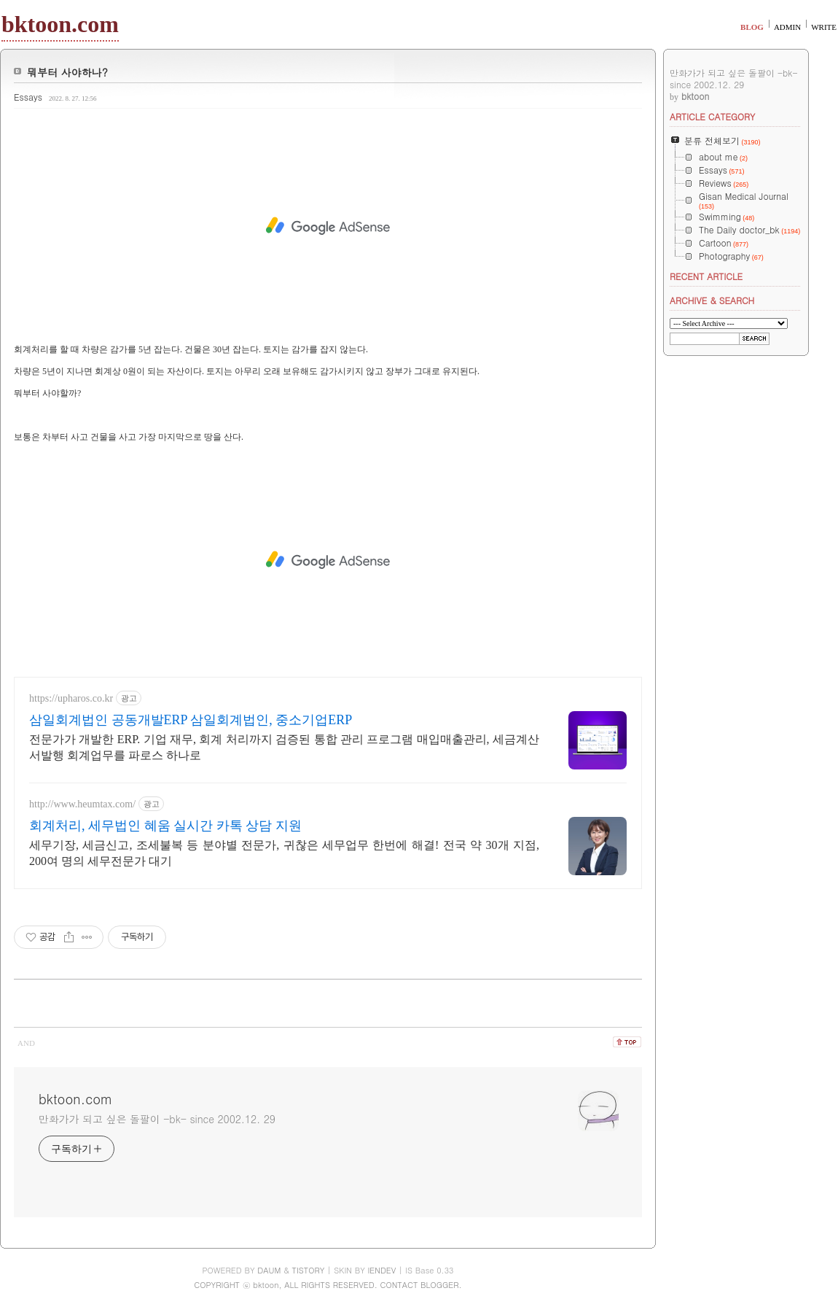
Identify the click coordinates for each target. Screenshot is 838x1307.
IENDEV (381, 1270)
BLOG (752, 27)
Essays (28, 96)
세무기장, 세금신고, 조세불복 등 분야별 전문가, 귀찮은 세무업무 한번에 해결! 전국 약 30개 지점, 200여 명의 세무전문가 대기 (284, 853)
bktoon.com (60, 24)
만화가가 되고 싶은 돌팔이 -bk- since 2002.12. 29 (157, 1119)
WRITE (824, 27)
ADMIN (787, 27)
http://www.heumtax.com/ (82, 804)
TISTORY (308, 1270)
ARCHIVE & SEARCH (712, 300)
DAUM (269, 1270)
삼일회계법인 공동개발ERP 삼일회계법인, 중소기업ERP (190, 720)
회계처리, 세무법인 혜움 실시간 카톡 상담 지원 (165, 825)
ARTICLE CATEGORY (712, 116)
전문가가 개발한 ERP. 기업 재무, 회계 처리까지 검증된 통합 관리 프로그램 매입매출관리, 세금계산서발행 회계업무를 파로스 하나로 (284, 747)
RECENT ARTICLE (706, 276)
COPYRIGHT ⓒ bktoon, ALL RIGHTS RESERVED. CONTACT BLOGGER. (327, 1284)
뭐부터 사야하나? (67, 72)
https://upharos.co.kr (71, 698)
